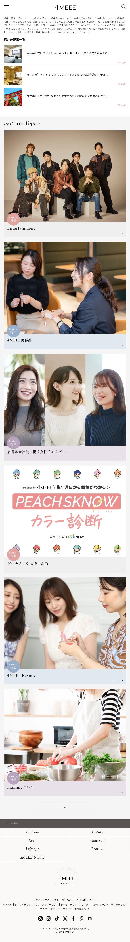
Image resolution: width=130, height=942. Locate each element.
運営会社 (120, 904)
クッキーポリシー (70, 904)
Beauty (97, 832)
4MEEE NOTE (32, 857)
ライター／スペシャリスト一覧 (97, 904)
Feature (97, 849)
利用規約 (7, 904)
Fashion (32, 832)
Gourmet (97, 841)
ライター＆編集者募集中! (76, 908)
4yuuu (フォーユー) (50, 908)
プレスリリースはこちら (46, 899)
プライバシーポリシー (46, 904)
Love (32, 841)
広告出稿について (86, 899)
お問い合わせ (68, 899)
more (65, 807)
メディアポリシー (24, 904)
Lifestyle (32, 849)
